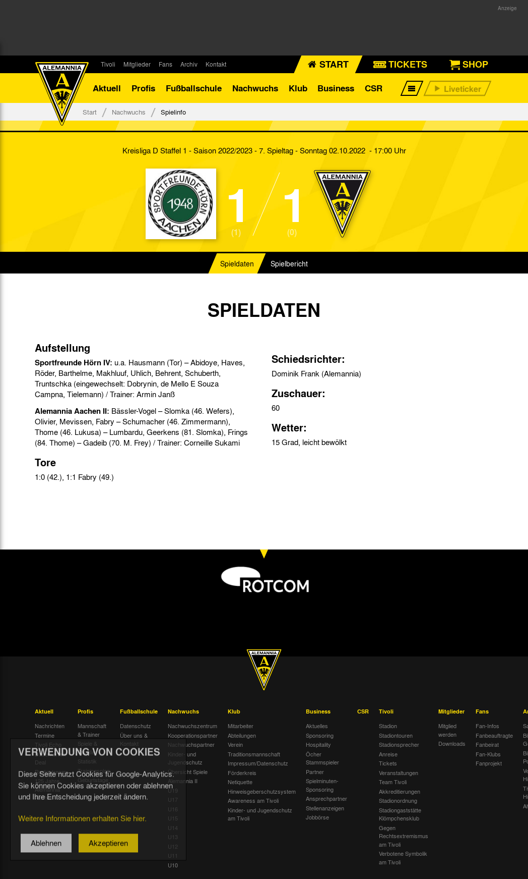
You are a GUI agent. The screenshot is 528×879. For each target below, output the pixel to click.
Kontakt (216, 64)
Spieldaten (237, 264)
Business (335, 88)
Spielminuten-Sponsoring (322, 785)
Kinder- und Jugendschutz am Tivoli (260, 814)
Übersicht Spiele (188, 772)
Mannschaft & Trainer (92, 730)
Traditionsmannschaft (254, 754)
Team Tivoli (393, 782)
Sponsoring (320, 736)
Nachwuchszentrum (192, 726)
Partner (315, 772)
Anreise (388, 754)
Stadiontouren (396, 736)
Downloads (452, 744)
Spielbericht (289, 264)
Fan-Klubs (488, 754)
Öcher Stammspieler (322, 758)
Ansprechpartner (326, 799)
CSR (373, 88)
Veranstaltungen (398, 773)
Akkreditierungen (399, 792)
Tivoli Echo (48, 745)
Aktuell (107, 88)
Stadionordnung (398, 801)
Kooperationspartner (193, 736)
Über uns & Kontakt (134, 740)
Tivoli (108, 64)
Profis (143, 88)
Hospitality (318, 745)
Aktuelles (317, 726)
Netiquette (240, 782)
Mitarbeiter (240, 726)
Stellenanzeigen (325, 808)
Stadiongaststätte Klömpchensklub (400, 814)
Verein (235, 745)
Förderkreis (242, 773)
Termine (44, 736)
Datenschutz (135, 726)
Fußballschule (194, 88)
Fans (165, 64)
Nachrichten (49, 726)
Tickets (388, 763)
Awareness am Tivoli (253, 801)
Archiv (188, 64)
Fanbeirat (487, 745)
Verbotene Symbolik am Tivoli (403, 858)
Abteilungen (242, 736)
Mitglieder (137, 64)
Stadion (388, 726)
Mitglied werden (447, 730)
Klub (298, 88)
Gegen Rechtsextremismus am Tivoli (403, 836)
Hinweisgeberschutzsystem (262, 792)
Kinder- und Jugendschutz (185, 758)
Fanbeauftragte (494, 736)
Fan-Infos (487, 726)
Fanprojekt (489, 763)
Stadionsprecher (399, 745)
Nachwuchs (255, 88)
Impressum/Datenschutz (258, 763)
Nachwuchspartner (191, 745)
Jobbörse (317, 817)
